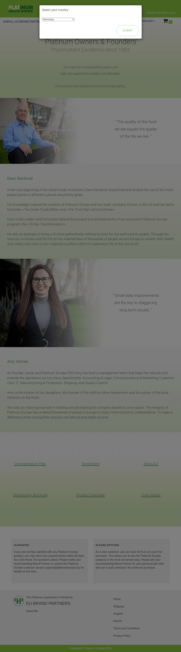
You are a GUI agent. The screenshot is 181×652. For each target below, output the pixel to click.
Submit (128, 30)
